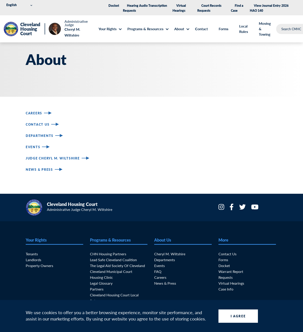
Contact (201, 28)
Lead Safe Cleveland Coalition (113, 259)
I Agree (238, 316)
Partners (96, 289)
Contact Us (37, 124)
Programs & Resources (145, 28)
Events (33, 147)
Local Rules (243, 28)
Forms (223, 28)
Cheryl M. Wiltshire (169, 253)
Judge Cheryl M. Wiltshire (53, 158)
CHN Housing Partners (108, 253)
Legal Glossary (101, 283)
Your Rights (108, 28)
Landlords (33, 259)
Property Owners (39, 265)
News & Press (39, 169)
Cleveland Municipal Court (111, 271)
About (179, 28)
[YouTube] (255, 208)
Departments (39, 135)
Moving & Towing (265, 29)
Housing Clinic (101, 277)
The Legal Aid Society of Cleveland (117, 265)
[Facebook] (232, 208)
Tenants (32, 253)
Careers (34, 113)
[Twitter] (243, 208)
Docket (113, 5)
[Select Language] (20, 4)
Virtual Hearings (231, 283)
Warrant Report (230, 271)
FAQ (157, 271)
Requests (225, 277)
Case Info (225, 289)
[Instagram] (221, 208)
